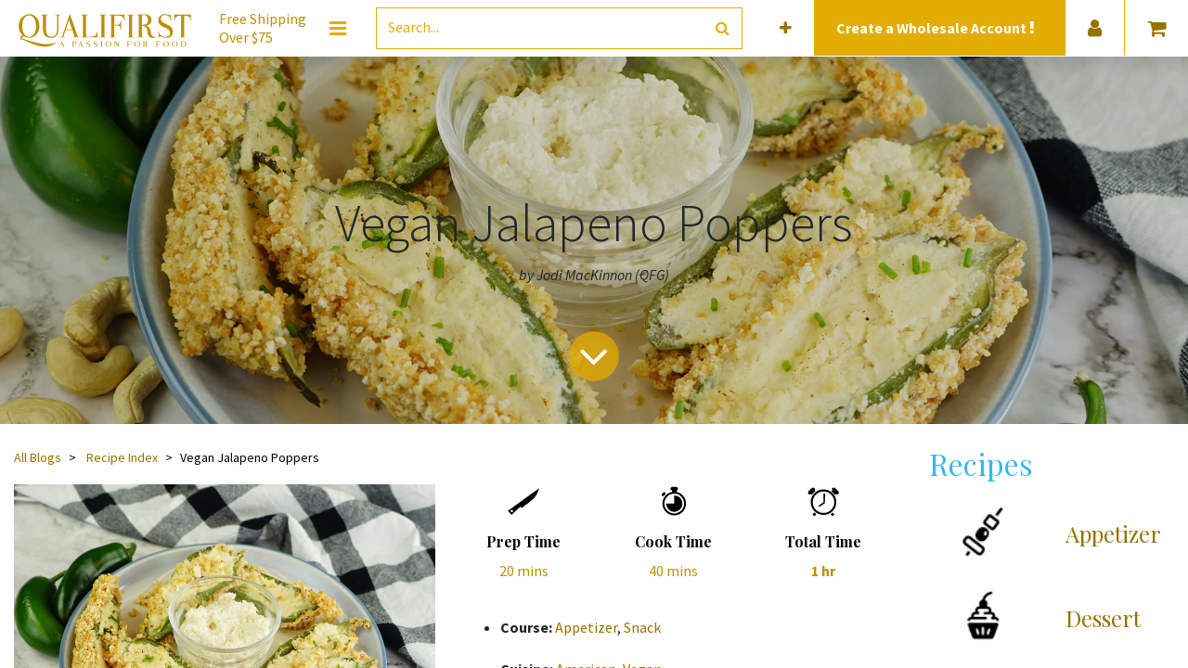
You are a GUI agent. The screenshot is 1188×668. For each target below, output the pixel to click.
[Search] (723, 28)
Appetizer (586, 627)
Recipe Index (122, 457)
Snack (642, 627)
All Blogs (37, 457)
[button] (786, 28)
